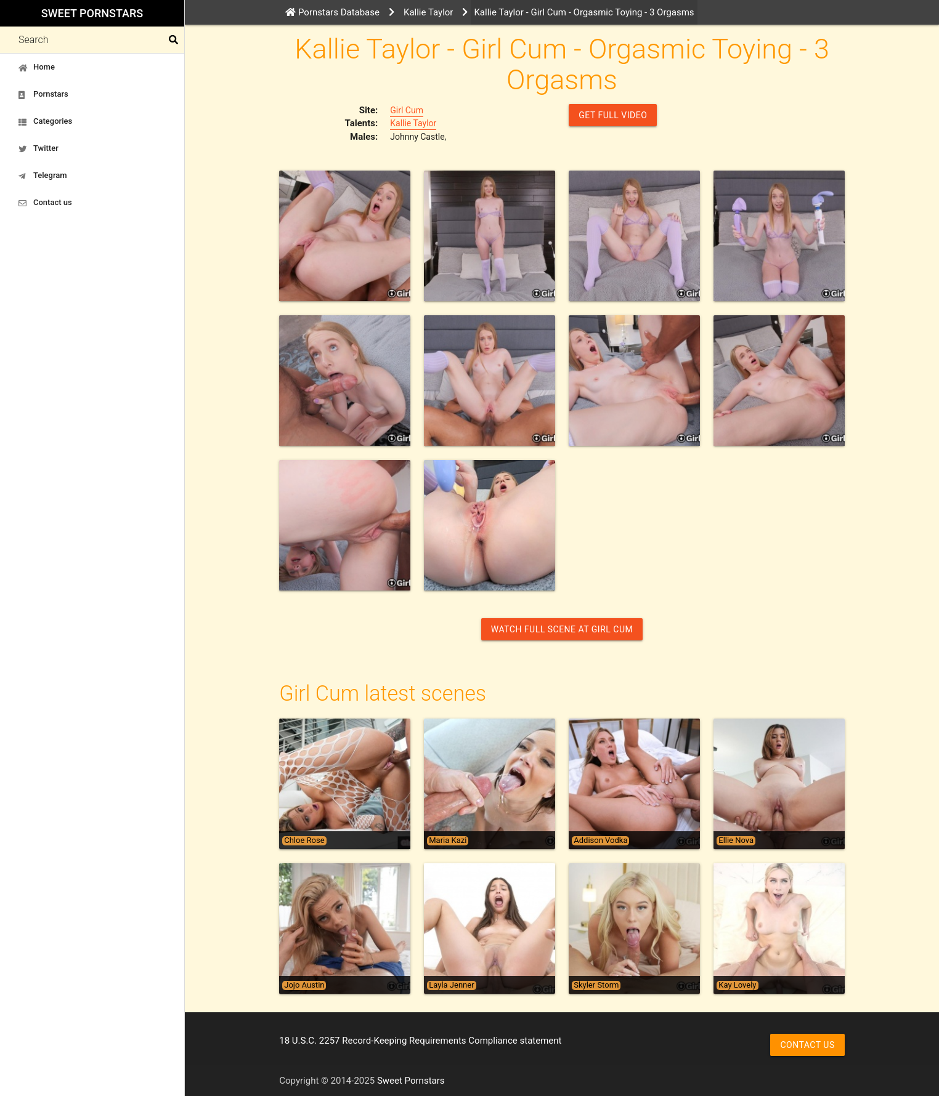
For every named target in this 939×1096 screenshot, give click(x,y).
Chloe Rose (304, 840)
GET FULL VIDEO (613, 115)
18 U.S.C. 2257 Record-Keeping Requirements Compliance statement (420, 1040)
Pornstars (43, 94)
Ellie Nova (736, 840)
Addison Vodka (600, 840)
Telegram (42, 175)
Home (36, 67)
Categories (45, 121)
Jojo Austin (304, 985)
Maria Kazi (447, 840)
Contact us (45, 202)
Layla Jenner (451, 985)
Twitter (38, 148)
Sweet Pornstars (92, 13)
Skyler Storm (596, 985)
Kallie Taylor (413, 123)
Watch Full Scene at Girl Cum (562, 629)
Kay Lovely (737, 985)
